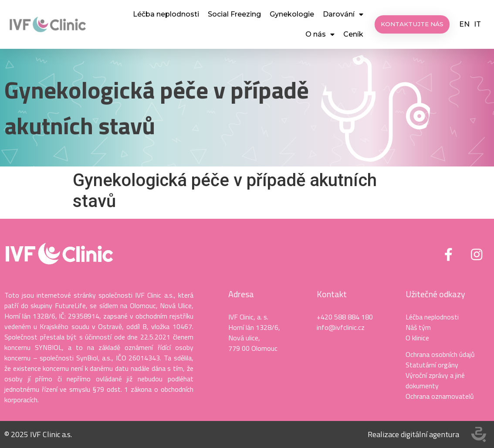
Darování (343, 14)
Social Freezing (234, 14)
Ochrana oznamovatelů (440, 396)
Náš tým (418, 327)
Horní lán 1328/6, (254, 327)
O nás (320, 34)
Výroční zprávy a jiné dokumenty (435, 380)
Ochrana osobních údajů (440, 354)
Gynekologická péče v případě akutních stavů (156, 107)
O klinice (417, 338)
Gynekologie (292, 14)
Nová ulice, (244, 338)
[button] (412, 24)
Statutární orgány (432, 365)
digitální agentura (430, 434)
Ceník (353, 34)
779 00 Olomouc (252, 348)
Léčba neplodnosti (166, 14)
